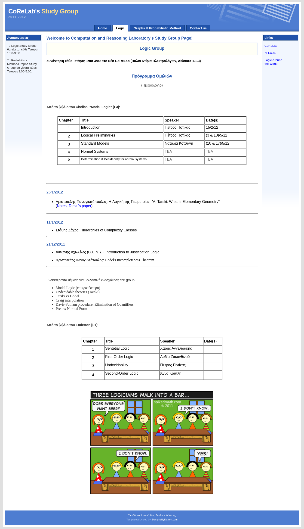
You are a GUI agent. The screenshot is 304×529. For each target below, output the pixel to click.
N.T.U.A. (270, 53)
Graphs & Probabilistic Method (157, 28)
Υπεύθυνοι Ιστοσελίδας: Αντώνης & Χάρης (152, 515)
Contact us (198, 28)
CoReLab (270, 45)
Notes (62, 206)
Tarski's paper (80, 206)
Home (102, 28)
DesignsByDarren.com (165, 519)
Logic (120, 28)
